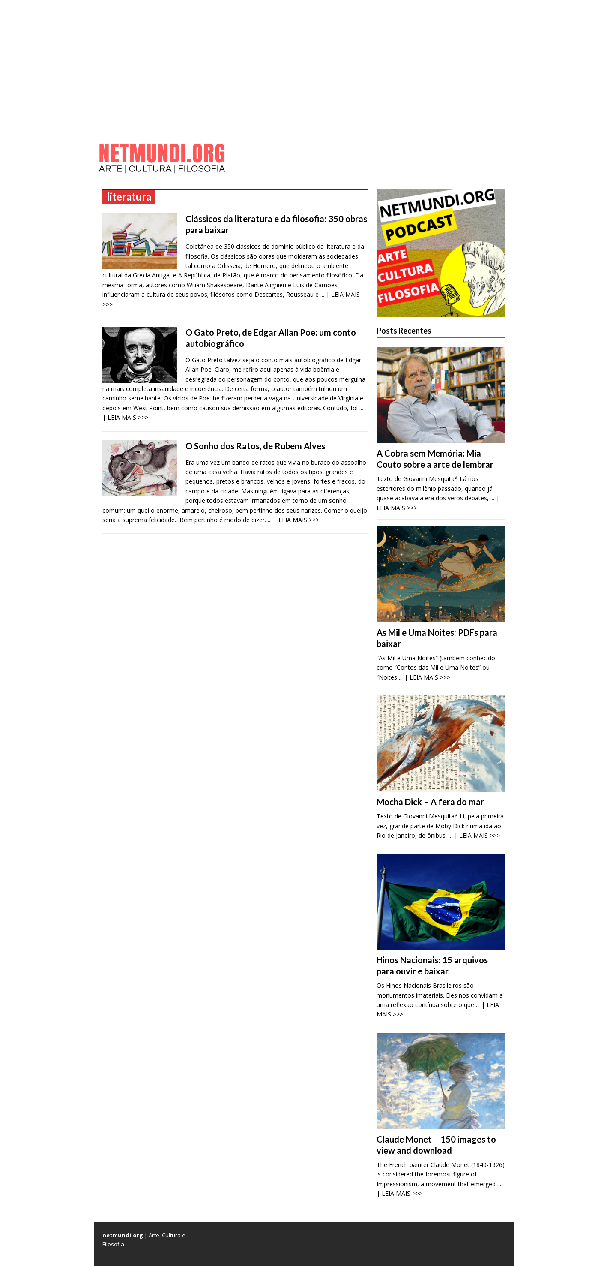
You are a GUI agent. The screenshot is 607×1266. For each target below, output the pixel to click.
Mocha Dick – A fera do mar (430, 802)
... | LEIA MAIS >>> (293, 520)
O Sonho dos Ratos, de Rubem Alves (255, 446)
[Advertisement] (304, 64)
